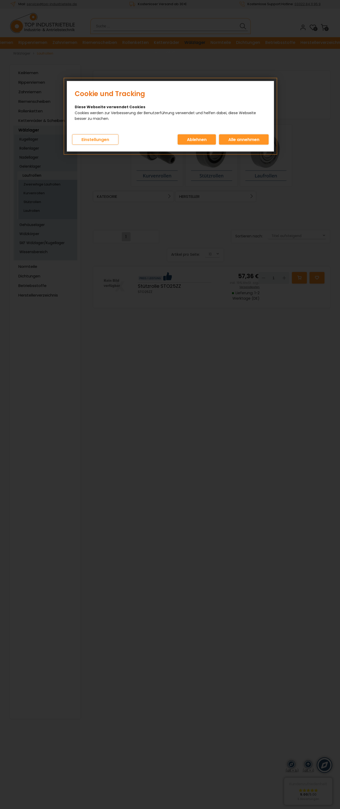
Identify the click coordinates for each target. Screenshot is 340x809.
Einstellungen (95, 140)
